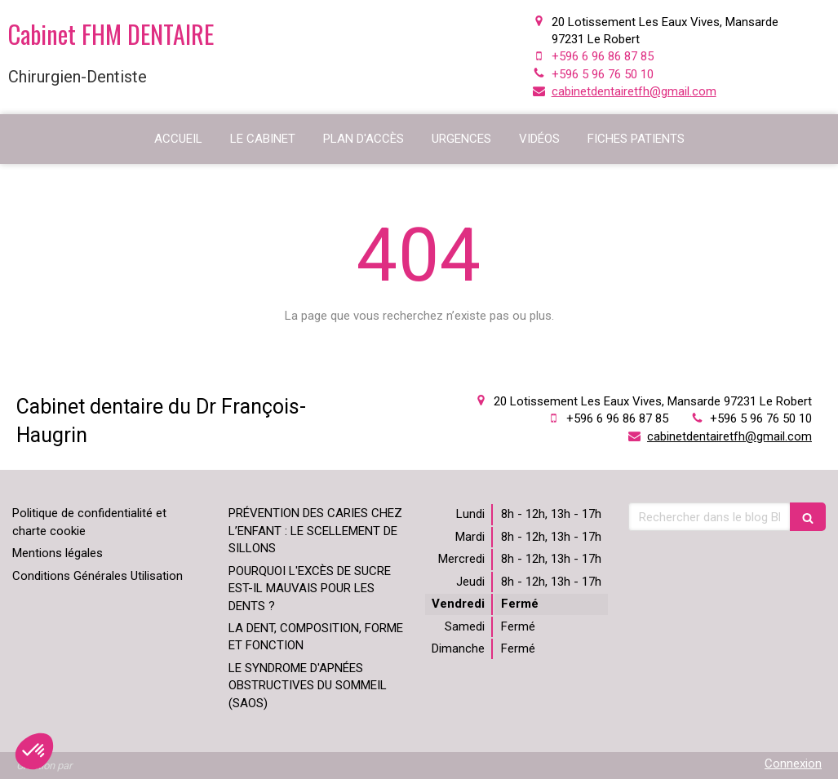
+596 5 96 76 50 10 (603, 74)
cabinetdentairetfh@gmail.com (634, 91)
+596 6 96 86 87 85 (603, 56)
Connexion (793, 763)
